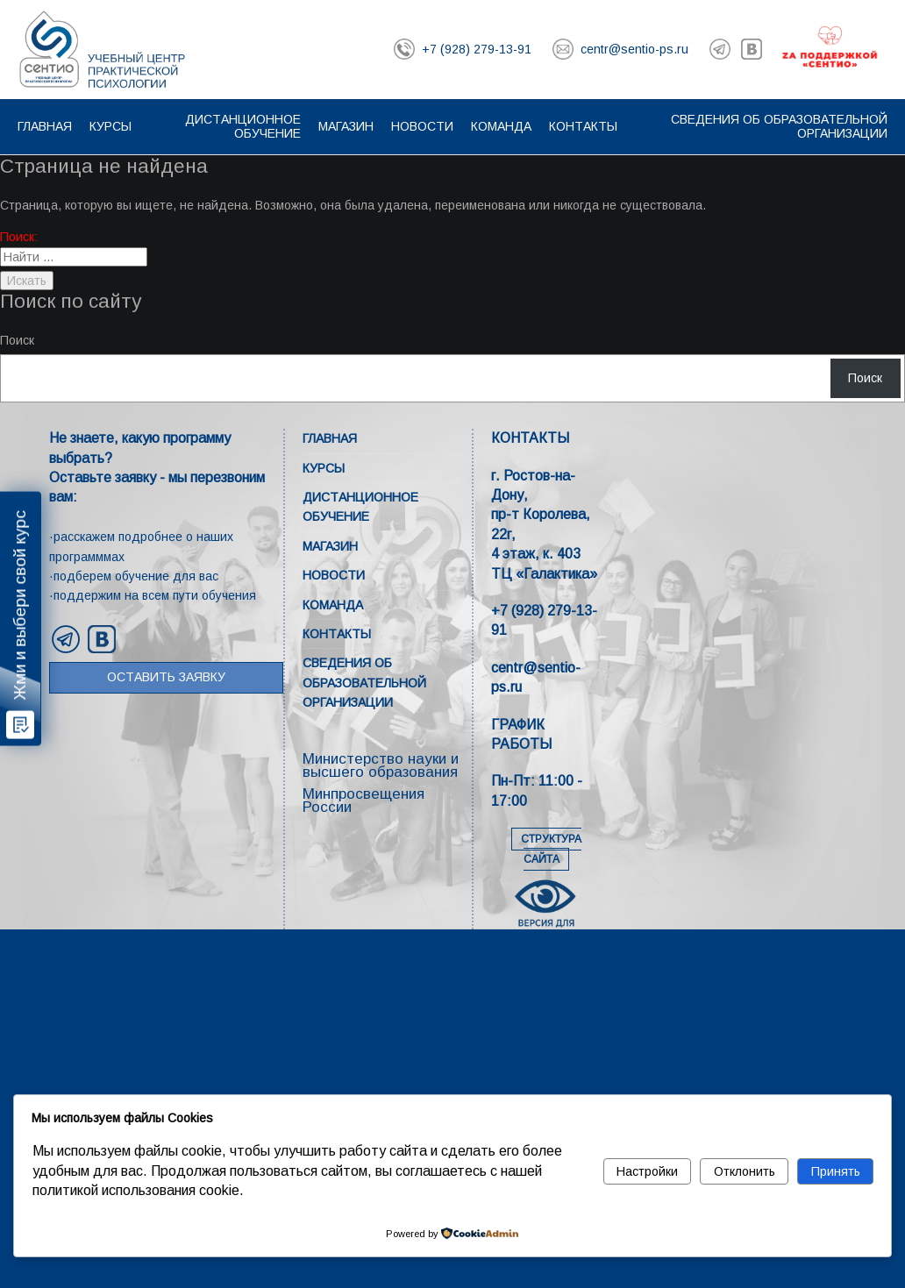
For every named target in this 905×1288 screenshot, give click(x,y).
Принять (835, 1171)
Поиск (17, 340)
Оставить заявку (166, 677)
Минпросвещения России (363, 800)
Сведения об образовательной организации (364, 682)
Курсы (110, 126)
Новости (422, 126)
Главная (45, 126)
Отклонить (744, 1171)
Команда (501, 126)
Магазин (346, 126)
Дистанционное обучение (243, 126)
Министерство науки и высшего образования (381, 765)
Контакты (583, 126)
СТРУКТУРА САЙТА (551, 849)
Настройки (647, 1171)
